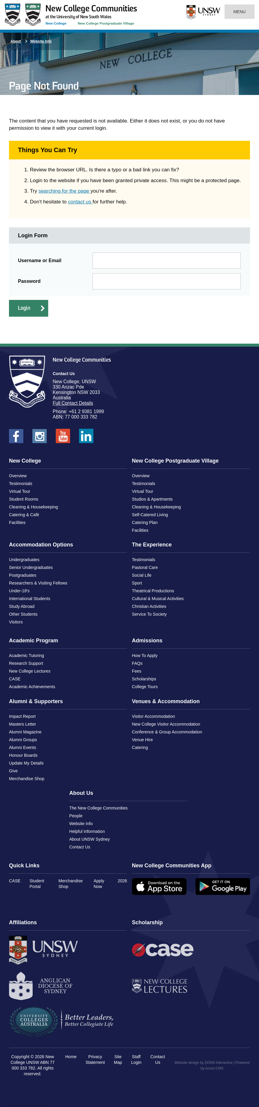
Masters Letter (22, 724)
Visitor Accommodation (153, 716)
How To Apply (145, 655)
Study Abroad (21, 606)
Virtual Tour (19, 491)
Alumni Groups (23, 739)
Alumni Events (22, 747)
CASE (15, 678)
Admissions (147, 641)
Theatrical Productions (153, 590)
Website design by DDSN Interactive (204, 1063)
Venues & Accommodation (166, 701)
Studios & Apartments (152, 499)
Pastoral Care (145, 567)
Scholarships (144, 678)
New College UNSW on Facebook (16, 438)
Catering (140, 747)
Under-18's (19, 590)
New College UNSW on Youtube (63, 438)
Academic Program (33, 641)
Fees (136, 671)
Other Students (23, 614)
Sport (137, 583)
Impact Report (22, 716)
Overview (18, 475)
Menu (240, 11)
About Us (81, 793)
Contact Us (79, 847)
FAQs (137, 663)
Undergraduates (24, 559)
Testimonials (20, 483)
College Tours (145, 686)
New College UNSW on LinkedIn (86, 438)
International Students (29, 598)
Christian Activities (149, 606)
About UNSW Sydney (89, 839)
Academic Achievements (32, 686)
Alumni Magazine (25, 732)
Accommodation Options (41, 545)
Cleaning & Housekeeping (33, 507)
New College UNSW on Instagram (39, 438)
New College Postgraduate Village (106, 23)
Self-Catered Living (150, 514)
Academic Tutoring (26, 655)
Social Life (142, 575)
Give (13, 770)
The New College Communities (98, 808)
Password (29, 281)
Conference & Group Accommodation (167, 732)
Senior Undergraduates (31, 567)
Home (71, 1056)
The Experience (152, 545)
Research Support (26, 663)
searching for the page (65, 191)
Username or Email (39, 260)
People (75, 815)
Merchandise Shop (26, 778)
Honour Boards (23, 755)
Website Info (41, 41)
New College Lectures (30, 671)
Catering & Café (24, 514)
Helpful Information (87, 831)
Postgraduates (22, 575)
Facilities (17, 522)
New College (56, 23)
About (15, 41)
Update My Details (26, 763)
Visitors (16, 622)
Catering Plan (145, 522)
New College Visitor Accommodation (166, 724)
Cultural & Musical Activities (158, 598)
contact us (80, 202)
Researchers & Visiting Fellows (38, 583)
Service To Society (149, 614)
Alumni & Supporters (36, 701)
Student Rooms (23, 499)
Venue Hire (142, 739)
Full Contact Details (73, 403)
